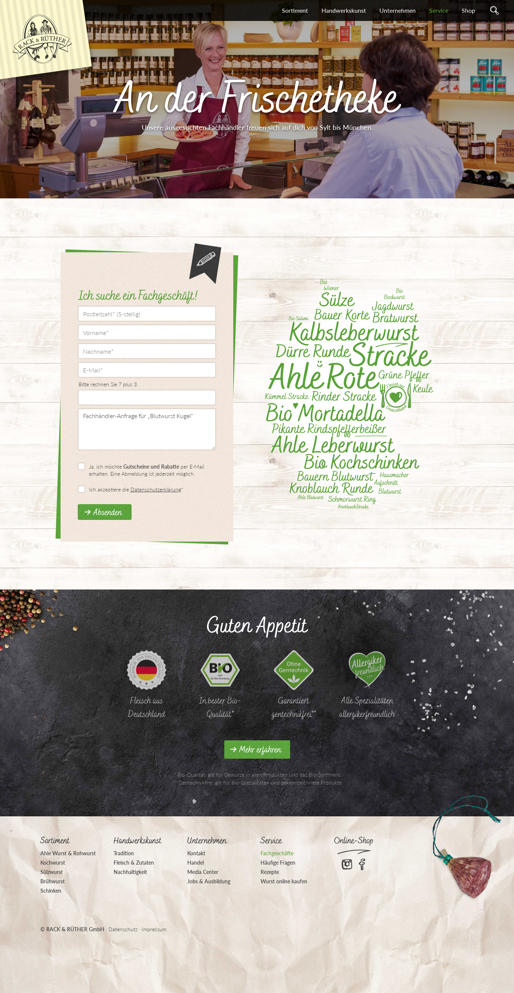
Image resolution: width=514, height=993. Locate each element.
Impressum (154, 929)
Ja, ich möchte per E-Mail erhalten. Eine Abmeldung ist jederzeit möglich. (146, 469)
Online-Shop (353, 841)
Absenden (107, 513)
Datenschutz (123, 929)
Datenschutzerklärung (155, 489)
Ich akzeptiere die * (136, 489)
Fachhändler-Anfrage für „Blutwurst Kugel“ (147, 429)
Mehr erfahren (260, 750)
